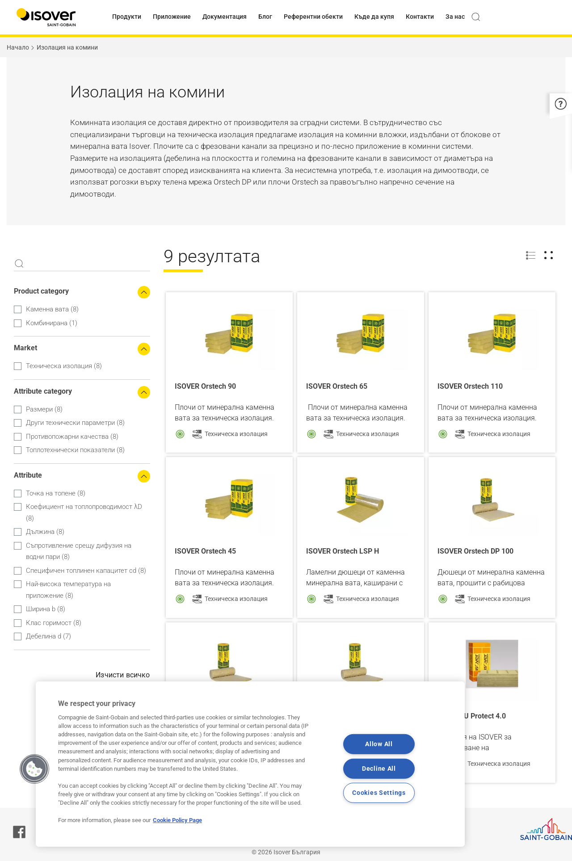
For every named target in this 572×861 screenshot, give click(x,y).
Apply (19, 263)
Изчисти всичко (123, 675)
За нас (455, 16)
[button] (561, 103)
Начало (18, 47)
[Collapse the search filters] (144, 292)
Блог (265, 16)
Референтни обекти (313, 16)
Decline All (379, 768)
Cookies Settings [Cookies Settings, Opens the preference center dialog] (379, 793)
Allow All (378, 744)
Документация (224, 16)
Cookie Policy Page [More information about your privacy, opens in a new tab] (177, 820)
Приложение (172, 16)
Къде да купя (374, 16)
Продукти (126, 16)
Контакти (420, 16)
